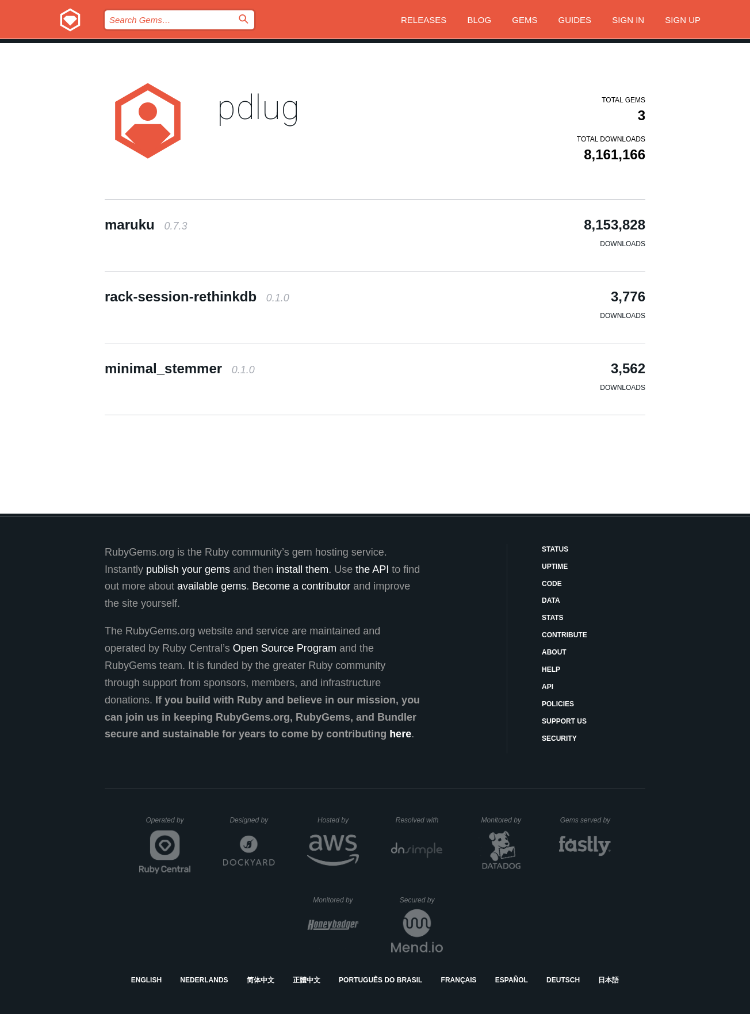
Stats (553, 618)
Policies (558, 704)
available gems (211, 586)
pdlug (258, 107)
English (146, 980)
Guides (575, 20)
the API (372, 569)
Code (552, 584)
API (547, 687)
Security (559, 738)
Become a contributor (301, 586)
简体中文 (260, 980)
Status (555, 549)
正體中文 (306, 980)
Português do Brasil (380, 980)
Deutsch (563, 980)
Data (551, 600)
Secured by (421, 900)
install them (302, 569)
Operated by (168, 824)
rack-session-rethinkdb (197, 296)
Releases (423, 20)
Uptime (555, 567)
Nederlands (204, 980)
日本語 (608, 980)
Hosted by (338, 820)
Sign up (683, 20)
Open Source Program (284, 648)
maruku (146, 224)
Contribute (564, 635)
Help (551, 669)
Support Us (564, 721)
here (400, 734)
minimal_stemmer (180, 368)
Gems (524, 20)
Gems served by (585, 820)
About (554, 652)
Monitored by (504, 820)
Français (459, 980)
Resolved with (419, 820)
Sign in (628, 20)
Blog (479, 20)
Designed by (251, 820)
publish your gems (188, 569)
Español (511, 980)
